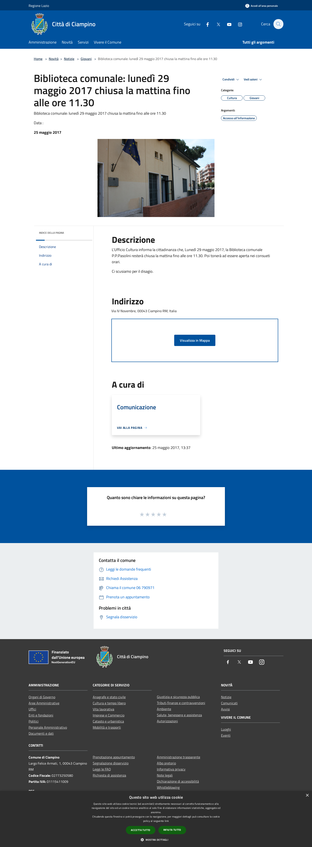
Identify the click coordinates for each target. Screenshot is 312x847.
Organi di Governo (42, 697)
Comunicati (229, 703)
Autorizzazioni (167, 721)
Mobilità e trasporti (107, 727)
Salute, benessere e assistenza (179, 715)
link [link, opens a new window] (167, 821)
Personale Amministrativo (48, 727)
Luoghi (226, 729)
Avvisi (225, 709)
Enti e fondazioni (41, 715)
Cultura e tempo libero (109, 703)
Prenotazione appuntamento (114, 757)
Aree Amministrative (44, 703)
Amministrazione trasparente (178, 757)
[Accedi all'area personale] (261, 6)
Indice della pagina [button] (51, 233)
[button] (156, 839)
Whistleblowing (168, 787)
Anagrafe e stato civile (109, 697)
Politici (34, 721)
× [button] (307, 795)
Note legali (165, 775)
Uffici (32, 709)
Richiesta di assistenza (109, 775)
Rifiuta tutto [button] (172, 830)
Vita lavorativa (103, 709)
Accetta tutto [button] (140, 830)
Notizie (69, 58)
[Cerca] (278, 24)
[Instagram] (237, 24)
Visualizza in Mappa (195, 340)
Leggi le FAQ (102, 769)
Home (38, 58)
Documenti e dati (41, 733)
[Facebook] (205, 24)
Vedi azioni (253, 79)
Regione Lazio (39, 5)
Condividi (231, 79)
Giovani (86, 58)
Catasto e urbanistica (108, 721)
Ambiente (164, 709)
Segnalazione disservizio (110, 763)
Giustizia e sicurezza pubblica (178, 696)
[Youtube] (227, 24)
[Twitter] (216, 24)
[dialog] (156, 819)
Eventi (226, 735)
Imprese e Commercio (108, 715)
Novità (53, 58)
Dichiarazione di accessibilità (178, 781)
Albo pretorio (166, 763)
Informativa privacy (171, 769)
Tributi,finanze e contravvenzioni (181, 702)
